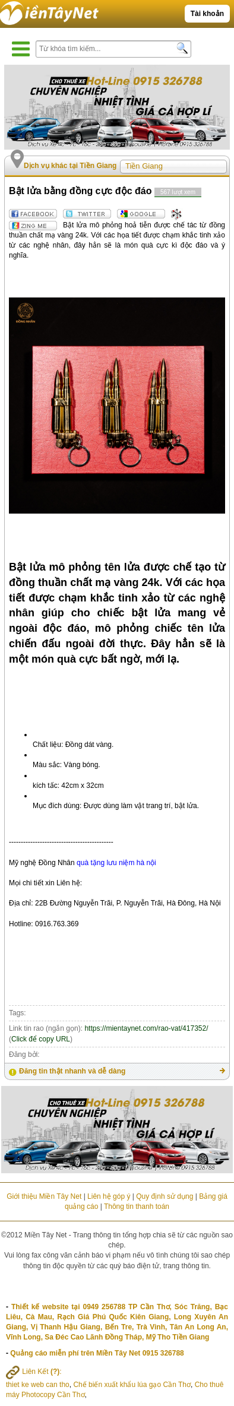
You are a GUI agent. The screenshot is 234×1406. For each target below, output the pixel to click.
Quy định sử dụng (164, 1196)
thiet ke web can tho (37, 1384)
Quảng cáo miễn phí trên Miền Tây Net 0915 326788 (97, 1353)
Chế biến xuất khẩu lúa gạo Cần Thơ (132, 1384)
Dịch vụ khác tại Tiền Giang (70, 166)
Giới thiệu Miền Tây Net (44, 1196)
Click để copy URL (40, 1039)
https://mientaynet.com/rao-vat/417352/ (146, 1028)
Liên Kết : (34, 1371)
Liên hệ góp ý (108, 1196)
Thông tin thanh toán (136, 1206)
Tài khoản (207, 14)
